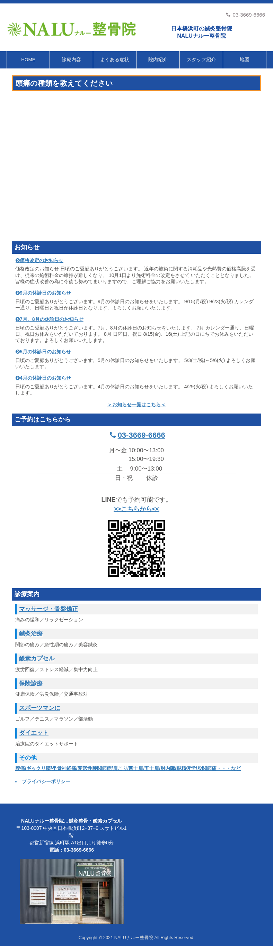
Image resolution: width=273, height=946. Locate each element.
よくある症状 (114, 59)
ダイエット (34, 733)
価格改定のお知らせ (41, 260)
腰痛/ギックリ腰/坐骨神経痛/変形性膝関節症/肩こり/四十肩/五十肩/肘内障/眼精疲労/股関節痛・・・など (128, 768)
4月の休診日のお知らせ (45, 378)
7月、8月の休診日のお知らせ (51, 319)
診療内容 (71, 59)
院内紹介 (158, 59)
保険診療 (31, 683)
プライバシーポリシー (46, 781)
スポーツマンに (39, 708)
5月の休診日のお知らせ (45, 351)
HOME (28, 59)
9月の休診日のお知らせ (45, 293)
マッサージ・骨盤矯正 (48, 609)
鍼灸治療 (31, 633)
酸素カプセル (36, 658)
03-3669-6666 (245, 15)
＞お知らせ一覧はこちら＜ (136, 404)
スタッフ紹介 (201, 59)
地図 (244, 59)
